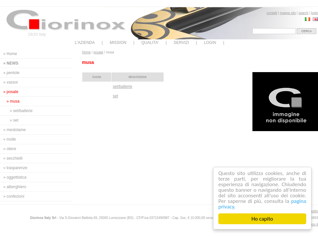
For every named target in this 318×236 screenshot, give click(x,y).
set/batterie (122, 86)
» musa (13, 101)
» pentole (11, 72)
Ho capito (262, 218)
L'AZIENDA (85, 42)
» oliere (9, 149)
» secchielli (13, 158)
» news (10, 63)
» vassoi (10, 82)
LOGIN (210, 42)
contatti (272, 13)
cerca (306, 31)
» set (14, 120)
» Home (10, 53)
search (303, 13)
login (314, 13)
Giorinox (66, 20)
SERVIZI (181, 42)
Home (86, 52)
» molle (9, 139)
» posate (10, 91)
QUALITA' (150, 42)
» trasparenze (15, 168)
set (115, 96)
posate (98, 52)
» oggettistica (15, 177)
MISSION (118, 42)
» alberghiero (14, 187)
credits (313, 211)
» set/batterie (21, 110)
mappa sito (288, 13)
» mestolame (14, 130)
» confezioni (13, 196)
